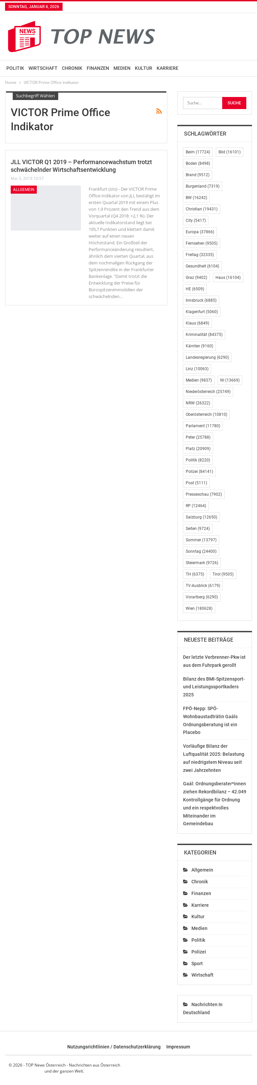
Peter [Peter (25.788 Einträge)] (198, 437)
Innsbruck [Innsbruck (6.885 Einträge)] (201, 300)
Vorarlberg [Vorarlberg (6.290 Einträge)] (202, 597)
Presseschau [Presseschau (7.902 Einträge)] (204, 494)
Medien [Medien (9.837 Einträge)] (199, 380)
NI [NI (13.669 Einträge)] (230, 380)
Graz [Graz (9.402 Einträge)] (196, 277)
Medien (122, 68)
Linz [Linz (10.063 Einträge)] (197, 368)
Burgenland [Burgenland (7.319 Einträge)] (203, 186)
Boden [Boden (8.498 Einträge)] (198, 163)
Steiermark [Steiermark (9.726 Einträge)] (202, 562)
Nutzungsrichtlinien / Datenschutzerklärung (114, 1046)
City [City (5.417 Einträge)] (196, 220)
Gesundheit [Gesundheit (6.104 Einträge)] (202, 266)
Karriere (167, 68)
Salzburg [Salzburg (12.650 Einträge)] (201, 517)
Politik (15, 68)
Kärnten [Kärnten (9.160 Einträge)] (199, 346)
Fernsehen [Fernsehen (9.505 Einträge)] (202, 243)
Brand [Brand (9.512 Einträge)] (197, 174)
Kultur (143, 68)
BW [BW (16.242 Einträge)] (196, 197)
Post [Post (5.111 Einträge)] (196, 483)
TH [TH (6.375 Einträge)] (195, 574)
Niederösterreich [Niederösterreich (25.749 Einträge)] (208, 391)
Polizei (198, 951)
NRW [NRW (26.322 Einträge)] (198, 403)
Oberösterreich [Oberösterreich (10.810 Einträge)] (206, 414)
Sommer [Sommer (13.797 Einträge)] (201, 540)
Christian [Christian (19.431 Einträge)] (202, 209)
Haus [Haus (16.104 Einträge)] (228, 277)
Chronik (72, 68)
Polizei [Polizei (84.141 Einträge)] (199, 471)
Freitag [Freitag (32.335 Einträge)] (200, 254)
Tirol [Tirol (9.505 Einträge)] (223, 574)
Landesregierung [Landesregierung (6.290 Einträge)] (207, 357)
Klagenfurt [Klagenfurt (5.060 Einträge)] (202, 311)
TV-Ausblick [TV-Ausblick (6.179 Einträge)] (203, 585)
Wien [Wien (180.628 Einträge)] (199, 608)
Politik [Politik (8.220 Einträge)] (198, 460)
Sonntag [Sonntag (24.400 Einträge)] (201, 551)
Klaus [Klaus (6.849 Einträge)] (197, 323)
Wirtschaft (43, 68)
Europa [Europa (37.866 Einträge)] (200, 232)
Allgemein (23, 189)
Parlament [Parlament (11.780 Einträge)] (203, 426)
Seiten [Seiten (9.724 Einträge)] (198, 528)
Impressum (178, 1046)
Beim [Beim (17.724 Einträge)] (198, 152)
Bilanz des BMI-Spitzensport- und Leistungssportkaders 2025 (214, 687)
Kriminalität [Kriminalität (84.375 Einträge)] (204, 334)
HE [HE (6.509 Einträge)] (195, 289)
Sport (197, 963)
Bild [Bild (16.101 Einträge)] (230, 152)
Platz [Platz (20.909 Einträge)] (198, 448)
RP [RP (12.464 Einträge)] (196, 505)
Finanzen (98, 68)
